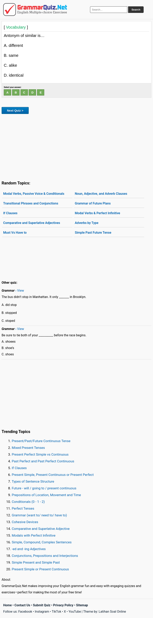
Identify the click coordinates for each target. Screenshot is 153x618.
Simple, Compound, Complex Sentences (42, 542)
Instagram (42, 611)
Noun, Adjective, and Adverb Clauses (101, 194)
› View (19, 290)
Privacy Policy (63, 605)
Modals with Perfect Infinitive (33, 535)
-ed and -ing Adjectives (29, 549)
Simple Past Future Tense (93, 232)
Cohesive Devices (25, 522)
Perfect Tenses (23, 508)
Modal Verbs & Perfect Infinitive (97, 213)
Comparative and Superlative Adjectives (31, 223)
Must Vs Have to (15, 232)
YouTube (75, 611)
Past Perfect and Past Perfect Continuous (43, 461)
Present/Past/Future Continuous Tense (41, 441)
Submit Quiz (41, 605)
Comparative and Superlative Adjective (41, 529)
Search (135, 9)
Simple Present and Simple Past (36, 562)
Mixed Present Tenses (28, 448)
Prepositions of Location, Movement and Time (46, 495)
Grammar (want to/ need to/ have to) (39, 515)
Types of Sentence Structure (33, 481)
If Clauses (10, 213)
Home (7, 605)
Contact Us (22, 605)
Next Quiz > (15, 110)
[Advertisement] (76, 146)
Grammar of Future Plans (93, 203)
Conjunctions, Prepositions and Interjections (45, 556)
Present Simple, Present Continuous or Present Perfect (53, 475)
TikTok (56, 611)
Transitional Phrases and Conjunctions (30, 203)
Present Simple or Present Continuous (40, 569)
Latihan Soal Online (112, 611)
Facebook (25, 611)
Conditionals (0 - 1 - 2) (28, 502)
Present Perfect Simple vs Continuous (40, 454)
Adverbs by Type (86, 223)
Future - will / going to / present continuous (44, 488)
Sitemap (82, 605)
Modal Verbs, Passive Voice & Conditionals (33, 194)
